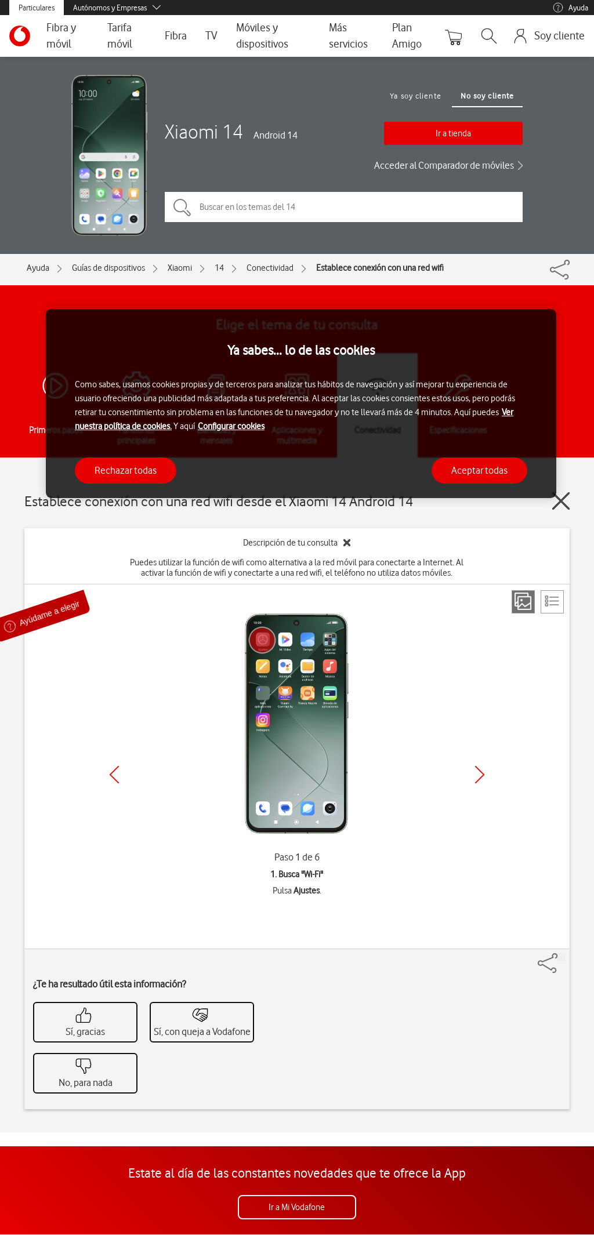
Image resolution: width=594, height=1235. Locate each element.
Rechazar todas (126, 470)
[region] (301, 404)
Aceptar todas (479, 470)
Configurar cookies (231, 426)
